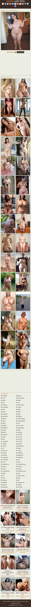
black (3, 423)
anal (3, 398)
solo (18, 473)
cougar (3, 453)
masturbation (20, 421)
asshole (4, 405)
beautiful (4, 414)
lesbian (19, 416)
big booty (4, 416)
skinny (18, 469)
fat (2, 475)
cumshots (4, 459)
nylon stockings (21, 475)
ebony (3, 466)
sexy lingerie (20, 418)
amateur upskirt (21, 482)
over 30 (19, 434)
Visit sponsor (20, 52)
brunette (4, 434)
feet (3, 478)
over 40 (19, 437)
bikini (3, 421)
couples (4, 455)
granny (19, 395)
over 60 (19, 441)
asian (3, 400)
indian (18, 407)
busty (3, 437)
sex (18, 459)
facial (3, 473)
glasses (4, 485)
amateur (4, 395)
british (3, 432)
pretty (18, 448)
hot (18, 402)
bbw (3, 409)
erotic (3, 469)
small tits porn (21, 471)
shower (19, 466)
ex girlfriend (5, 471)
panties (19, 443)
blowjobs (4, 427)
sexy (18, 462)
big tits (3, 418)
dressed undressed (7, 464)
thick (18, 478)
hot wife (19, 487)
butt (3, 439)
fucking (4, 480)
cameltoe (4, 441)
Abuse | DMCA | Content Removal (11, 601)
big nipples (20, 427)
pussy (18, 450)
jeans (18, 409)
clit (2, 448)
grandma (4, 487)
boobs (3, 430)
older (18, 430)
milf (18, 423)
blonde (3, 425)
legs (18, 414)
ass (2, 402)
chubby (4, 443)
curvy (3, 462)
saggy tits (19, 455)
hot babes (4, 407)
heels (18, 400)
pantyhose (20, 446)
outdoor (19, 432)
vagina (19, 485)
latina (18, 411)
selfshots (19, 457)
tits (17, 480)
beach (3, 411)
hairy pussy (20, 398)
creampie (4, 457)
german (4, 482)
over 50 (19, 439)
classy (3, 446)
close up (4, 450)
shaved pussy (21, 464)
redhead (19, 453)
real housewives (21, 405)
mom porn (20, 425)
